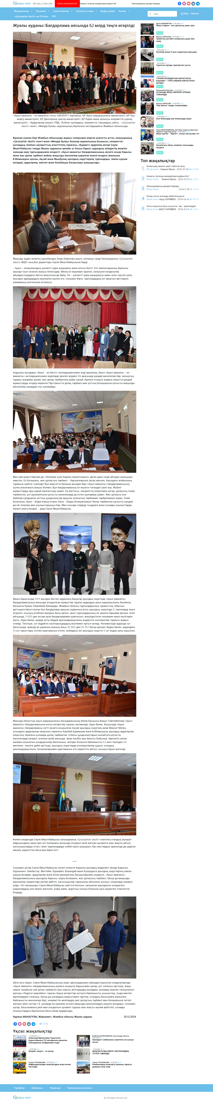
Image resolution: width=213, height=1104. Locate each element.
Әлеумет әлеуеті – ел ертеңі (41, 1051)
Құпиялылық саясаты (80, 1088)
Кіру (184, 13)
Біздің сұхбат (107, 11)
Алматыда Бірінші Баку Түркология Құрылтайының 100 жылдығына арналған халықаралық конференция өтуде (48, 1040)
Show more (152, 169)
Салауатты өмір (84, 11)
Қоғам (122, 11)
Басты (159, 33)
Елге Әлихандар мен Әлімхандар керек (173, 119)
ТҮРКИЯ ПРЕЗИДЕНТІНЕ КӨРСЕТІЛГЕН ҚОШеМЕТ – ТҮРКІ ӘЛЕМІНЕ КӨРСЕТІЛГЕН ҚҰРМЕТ (175, 80)
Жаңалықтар (21, 11)
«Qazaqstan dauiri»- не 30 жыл (31, 16)
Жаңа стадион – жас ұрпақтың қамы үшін (175, 25)
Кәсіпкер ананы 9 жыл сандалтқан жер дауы (176, 52)
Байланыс (37, 1088)
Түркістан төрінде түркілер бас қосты (173, 65)
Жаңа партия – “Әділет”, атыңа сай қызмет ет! (177, 134)
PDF (54, 16)
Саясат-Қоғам (61, 11)
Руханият (41, 11)
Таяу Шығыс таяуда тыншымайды (172, 105)
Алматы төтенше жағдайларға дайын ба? (100, 3)
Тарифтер (19, 1088)
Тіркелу (194, 13)
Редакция (55, 1088)
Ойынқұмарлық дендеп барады (148, 3)
